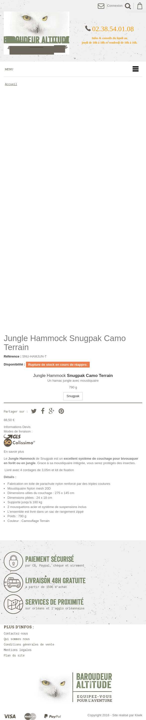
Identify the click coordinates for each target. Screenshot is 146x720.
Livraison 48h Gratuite (55, 583)
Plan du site (14, 656)
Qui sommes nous (17, 639)
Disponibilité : (14, 364)
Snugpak (73, 396)
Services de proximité (56, 604)
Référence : (12, 356)
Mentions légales (18, 650)
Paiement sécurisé (56, 562)
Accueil (11, 84)
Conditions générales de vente (29, 645)
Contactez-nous (16, 634)
